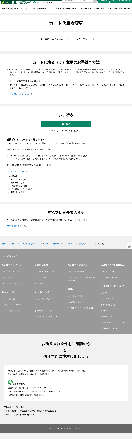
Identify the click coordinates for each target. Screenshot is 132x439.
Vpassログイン (106, 278)
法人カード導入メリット (10, 317)
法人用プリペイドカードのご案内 (80, 314)
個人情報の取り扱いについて (111, 329)
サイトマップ (39, 290)
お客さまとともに (107, 311)
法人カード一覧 (39, 14)
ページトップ (129, 252)
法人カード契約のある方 (121, 5)
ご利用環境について (108, 335)
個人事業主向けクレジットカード (47, 323)
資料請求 (104, 5)
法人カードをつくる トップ (13, 14)
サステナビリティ (107, 323)
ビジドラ (38, 311)
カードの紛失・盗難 (108, 284)
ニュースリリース (107, 305)
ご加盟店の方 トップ (75, 308)
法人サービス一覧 (8, 305)
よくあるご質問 (40, 284)
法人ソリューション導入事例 (92, 14)
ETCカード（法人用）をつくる (13, 290)
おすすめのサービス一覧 (66, 14)
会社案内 (104, 299)
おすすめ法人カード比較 (43, 317)
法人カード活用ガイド (43, 305)
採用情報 (104, 317)
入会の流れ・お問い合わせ (119, 14)
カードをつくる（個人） (76, 303)
